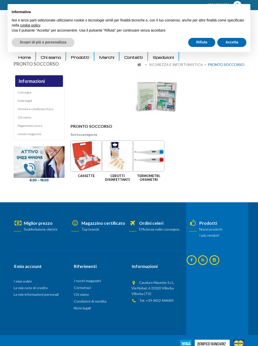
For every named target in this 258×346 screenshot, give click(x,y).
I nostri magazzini (29, 135)
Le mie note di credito (31, 288)
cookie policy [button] (30, 315)
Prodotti (80, 57)
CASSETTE (86, 176)
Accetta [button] (231, 332)
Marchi (106, 57)
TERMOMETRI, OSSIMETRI (148, 178)
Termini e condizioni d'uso (35, 110)
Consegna (24, 93)
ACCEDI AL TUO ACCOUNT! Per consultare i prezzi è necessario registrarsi (77, 5)
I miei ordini (23, 281)
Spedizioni (163, 57)
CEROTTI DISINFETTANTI (117, 178)
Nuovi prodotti (210, 229)
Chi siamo (51, 57)
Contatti (133, 57)
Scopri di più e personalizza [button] (43, 332)
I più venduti (209, 235)
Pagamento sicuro (30, 127)
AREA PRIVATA (224, 5)
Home (24, 57)
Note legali (25, 102)
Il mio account (28, 266)
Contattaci (82, 287)
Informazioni (31, 81)
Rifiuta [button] (201, 332)
